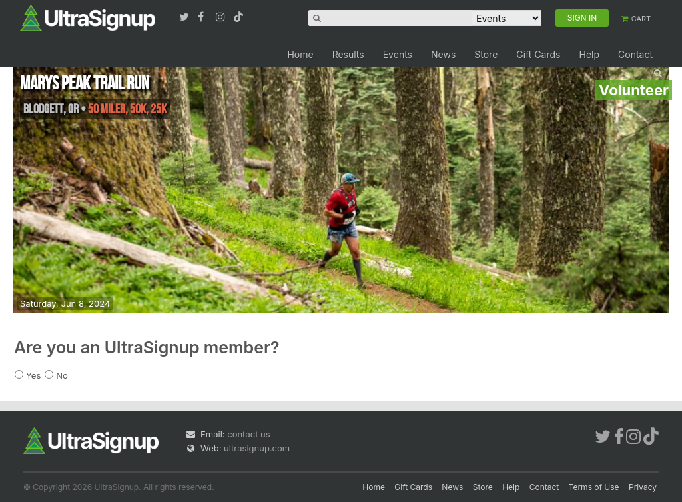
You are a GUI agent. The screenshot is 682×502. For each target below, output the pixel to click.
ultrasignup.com (257, 448)
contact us (248, 434)
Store (486, 54)
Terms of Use (594, 487)
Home (300, 54)
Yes (33, 375)
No (62, 375)
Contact (635, 54)
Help (589, 54)
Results (348, 54)
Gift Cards (538, 54)
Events (397, 54)
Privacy (643, 487)
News (443, 54)
